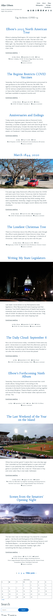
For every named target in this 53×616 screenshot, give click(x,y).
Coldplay (16, 59)
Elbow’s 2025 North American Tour (26, 30)
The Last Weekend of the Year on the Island (26, 418)
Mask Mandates (24, 326)
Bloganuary (10, 244)
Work (34, 140)
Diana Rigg (29, 59)
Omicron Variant (41, 244)
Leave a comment (27, 63)
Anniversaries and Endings (26, 115)
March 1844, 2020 (26, 155)
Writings (48, 5)
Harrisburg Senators (39, 481)
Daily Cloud (36, 360)
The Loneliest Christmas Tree (26, 227)
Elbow (34, 59)
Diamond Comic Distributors (30, 141)
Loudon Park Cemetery (22, 362)
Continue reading (15, 53)
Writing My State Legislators (26, 258)
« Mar (2, 599)
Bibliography (39, 5)
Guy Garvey (39, 59)
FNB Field (17, 481)
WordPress (47, 7)
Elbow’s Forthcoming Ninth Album (26, 375)
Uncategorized (37, 213)
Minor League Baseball (27, 483)
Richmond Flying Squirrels (28, 560)
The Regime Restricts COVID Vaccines (26, 75)
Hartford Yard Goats (14, 483)
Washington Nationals (31, 562)
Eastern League (24, 558)
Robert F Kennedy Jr (24, 104)
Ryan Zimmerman (38, 483)
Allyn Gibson (7, 5)
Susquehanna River (19, 562)
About (44, 3)
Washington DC (26, 61)
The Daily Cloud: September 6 (26, 337)
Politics (37, 102)
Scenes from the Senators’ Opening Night (26, 498)
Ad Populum (12, 141)
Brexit (11, 59)
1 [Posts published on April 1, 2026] (23, 585)
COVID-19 (22, 59)
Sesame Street (40, 560)
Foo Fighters (23, 481)
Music (38, 57)
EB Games (42, 141)
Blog (49, 3)
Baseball (37, 479)
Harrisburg (30, 481)
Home (38, 3)
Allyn (19, 140)
